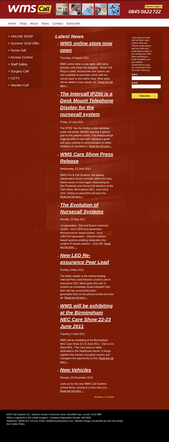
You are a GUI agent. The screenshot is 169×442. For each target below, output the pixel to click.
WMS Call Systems (32, 11)
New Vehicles (75, 370)
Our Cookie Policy (16, 424)
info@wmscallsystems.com (59, 421)
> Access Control (20, 57)
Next (111, 397)
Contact (57, 23)
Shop (23, 23)
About (34, 23)
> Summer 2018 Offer (24, 43)
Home (12, 23)
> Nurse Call (17, 50)
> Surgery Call (18, 71)
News (45, 23)
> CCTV (14, 78)
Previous (98, 397)
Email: (135, 83)
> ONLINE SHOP (20, 36)
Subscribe (73, 23)
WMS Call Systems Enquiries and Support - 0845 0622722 (145, 11)
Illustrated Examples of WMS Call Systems (89, 9)
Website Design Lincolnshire (89, 421)
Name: (135, 74)
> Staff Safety (18, 64)
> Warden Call (18, 85)
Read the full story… (100, 146)
